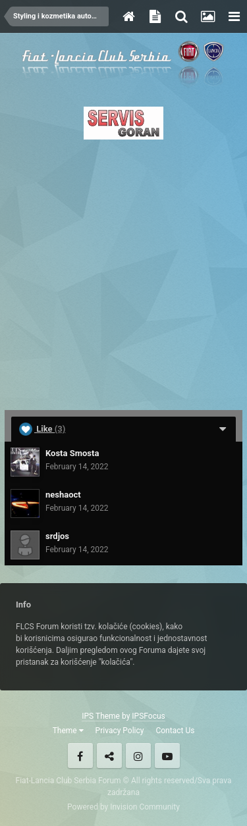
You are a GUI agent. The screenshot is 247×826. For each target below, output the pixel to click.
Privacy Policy (120, 730)
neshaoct (63, 495)
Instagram (138, 755)
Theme (68, 730)
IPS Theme (101, 716)
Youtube (167, 755)
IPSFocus (148, 716)
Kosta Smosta (72, 453)
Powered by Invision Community (123, 807)
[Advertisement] (123, 270)
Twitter (109, 755)
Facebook (80, 755)
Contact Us (174, 730)
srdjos (57, 536)
